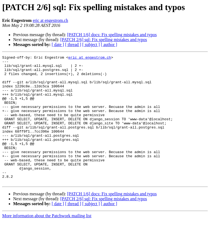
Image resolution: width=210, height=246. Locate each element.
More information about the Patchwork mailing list (46, 241)
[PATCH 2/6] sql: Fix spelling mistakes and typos (103, 39)
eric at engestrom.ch (50, 20)
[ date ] (58, 44)
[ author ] (109, 44)
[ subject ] (91, 44)
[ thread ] (73, 44)
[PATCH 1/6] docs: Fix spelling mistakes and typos (112, 34)
